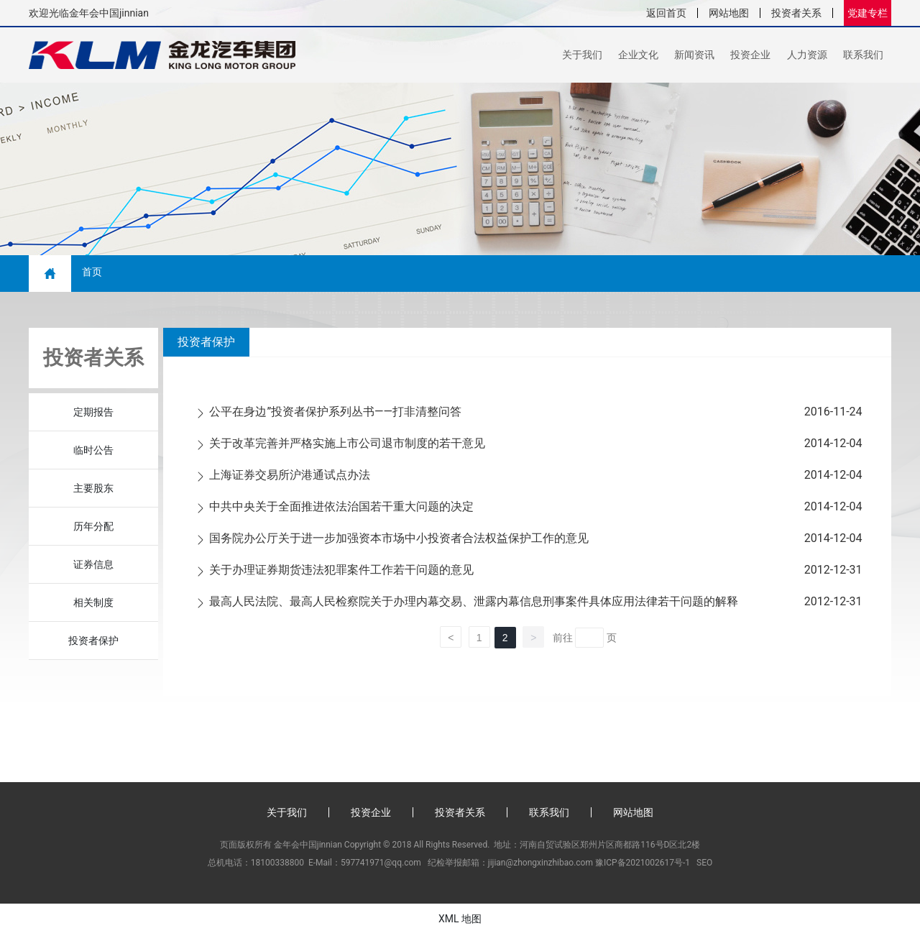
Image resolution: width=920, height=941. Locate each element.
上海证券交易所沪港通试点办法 (289, 481)
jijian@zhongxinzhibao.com (540, 869)
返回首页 (666, 13)
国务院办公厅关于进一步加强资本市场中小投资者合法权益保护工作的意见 (399, 544)
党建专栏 (867, 13)
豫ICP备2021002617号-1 (642, 869)
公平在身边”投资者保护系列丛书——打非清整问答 (335, 418)
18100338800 (277, 869)
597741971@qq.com (381, 869)
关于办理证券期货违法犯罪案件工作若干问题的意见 (341, 576)
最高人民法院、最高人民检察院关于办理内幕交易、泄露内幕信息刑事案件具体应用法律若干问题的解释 (473, 608)
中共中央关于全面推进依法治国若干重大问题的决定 (341, 513)
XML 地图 (460, 925)
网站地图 (729, 13)
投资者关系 (796, 13)
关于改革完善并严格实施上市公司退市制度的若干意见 (347, 449)
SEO (704, 869)
